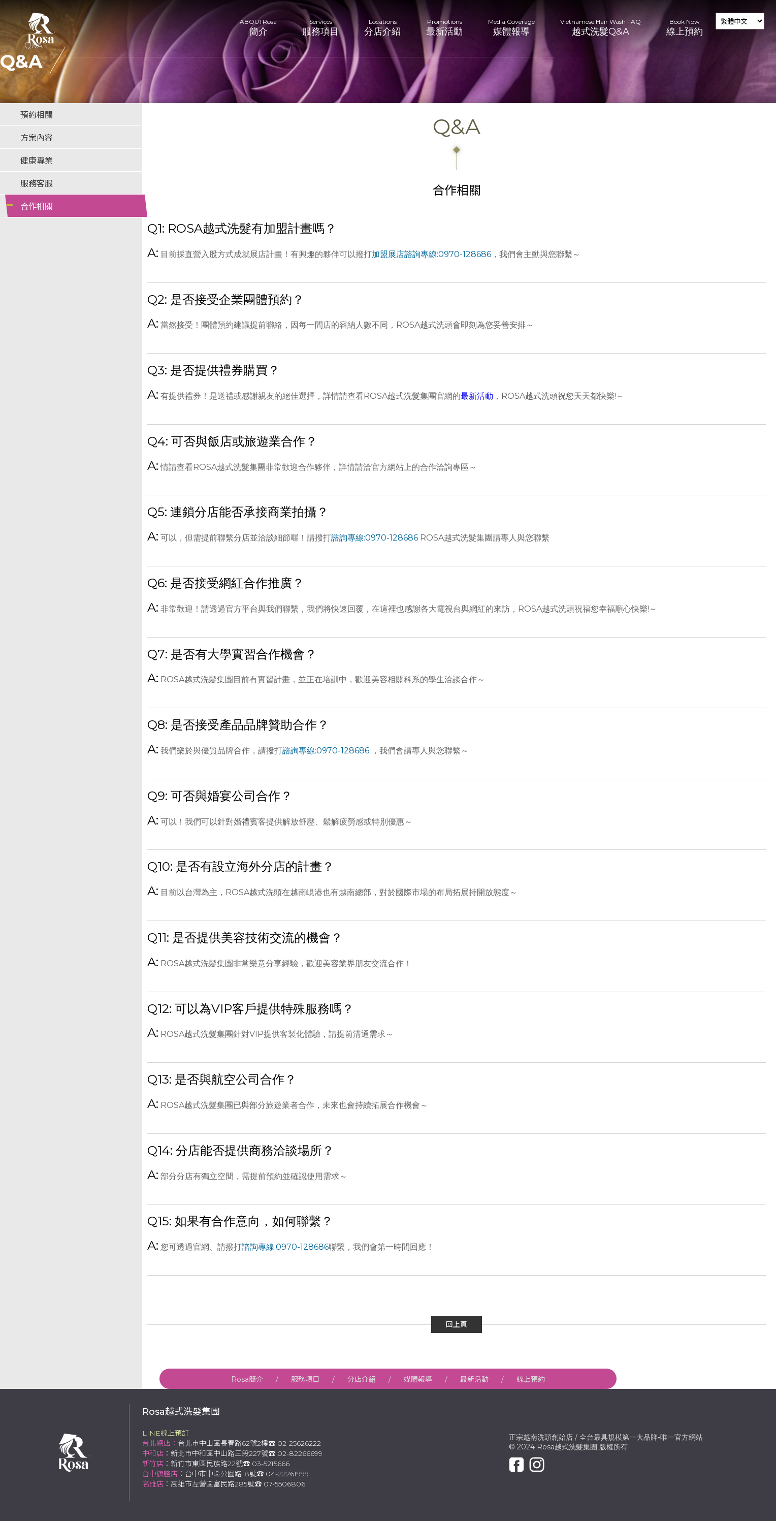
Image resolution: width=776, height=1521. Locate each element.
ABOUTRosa (258, 28)
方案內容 (36, 138)
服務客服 (36, 183)
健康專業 (36, 161)
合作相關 (36, 206)
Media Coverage (511, 28)
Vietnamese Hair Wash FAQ (600, 28)
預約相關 (36, 115)
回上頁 (456, 1324)
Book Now (684, 28)
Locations (382, 28)
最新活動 (477, 396)
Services (320, 28)
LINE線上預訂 (165, 1433)
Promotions (444, 28)
